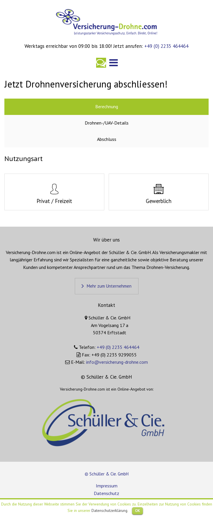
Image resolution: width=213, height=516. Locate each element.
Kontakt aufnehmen (101, 63)
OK (137, 510)
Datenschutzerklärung (109, 510)
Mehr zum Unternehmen (109, 286)
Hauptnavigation (114, 63)
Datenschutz (106, 493)
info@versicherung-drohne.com (117, 362)
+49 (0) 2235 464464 (165, 46)
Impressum (106, 486)
